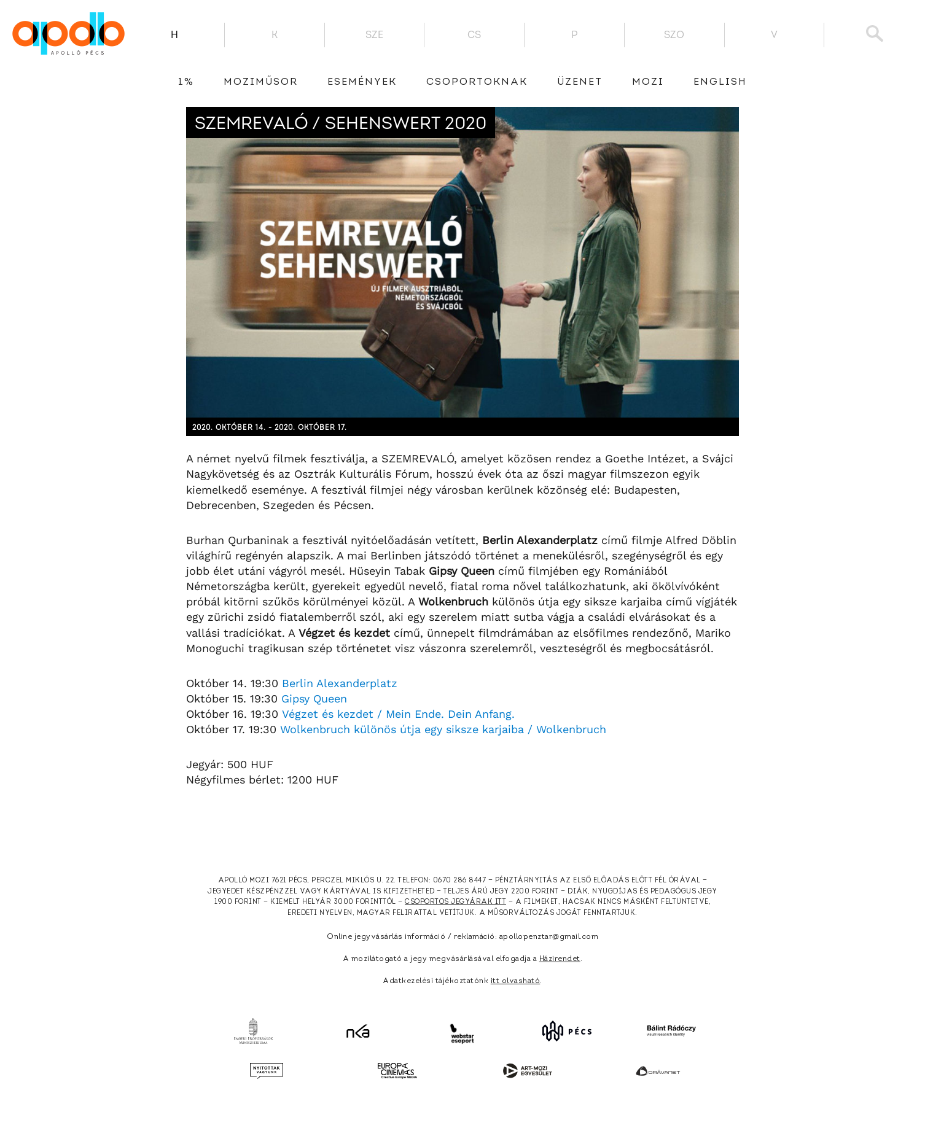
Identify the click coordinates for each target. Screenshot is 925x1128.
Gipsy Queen (314, 698)
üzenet (580, 82)
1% (186, 82)
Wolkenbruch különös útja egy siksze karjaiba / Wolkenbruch (443, 729)
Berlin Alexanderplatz (339, 683)
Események (362, 82)
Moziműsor (261, 82)
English (720, 82)
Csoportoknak (477, 82)
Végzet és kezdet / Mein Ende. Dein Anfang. (398, 713)
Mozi (648, 82)
